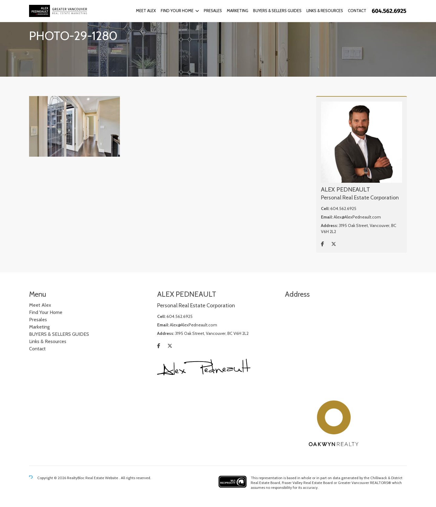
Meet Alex (146, 10)
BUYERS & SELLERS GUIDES (277, 10)
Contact (357, 10)
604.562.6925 (343, 208)
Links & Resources (324, 10)
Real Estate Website (102, 477)
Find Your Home (177, 10)
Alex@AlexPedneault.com (357, 217)
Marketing (237, 10)
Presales (213, 10)
